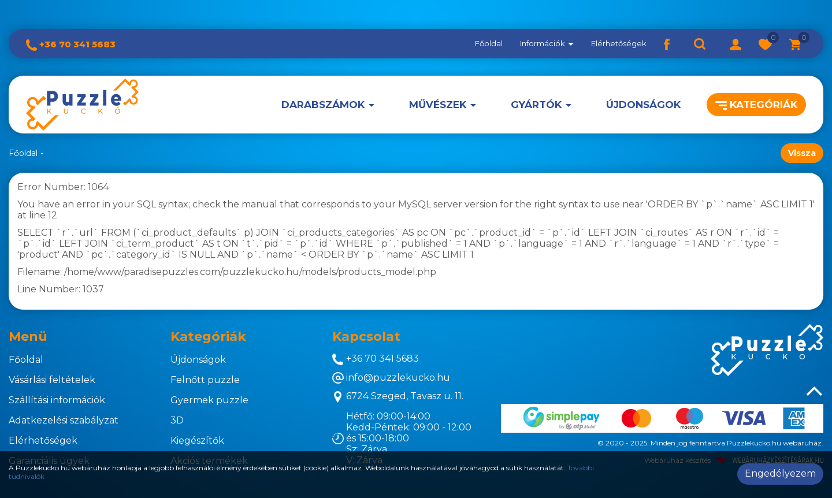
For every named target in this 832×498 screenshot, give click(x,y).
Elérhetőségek (619, 43)
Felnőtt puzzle (205, 379)
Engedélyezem (780, 473)
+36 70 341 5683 (71, 44)
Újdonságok (643, 104)
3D (177, 420)
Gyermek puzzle (209, 400)
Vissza (802, 153)
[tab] (81, 337)
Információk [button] (547, 43)
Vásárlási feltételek (52, 379)
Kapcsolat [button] (366, 336)
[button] (735, 43)
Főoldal (489, 43)
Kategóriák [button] (756, 104)
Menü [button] (28, 336)
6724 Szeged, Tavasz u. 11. (397, 397)
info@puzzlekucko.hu (391, 378)
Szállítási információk (57, 400)
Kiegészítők (197, 440)
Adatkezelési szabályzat (63, 420)
